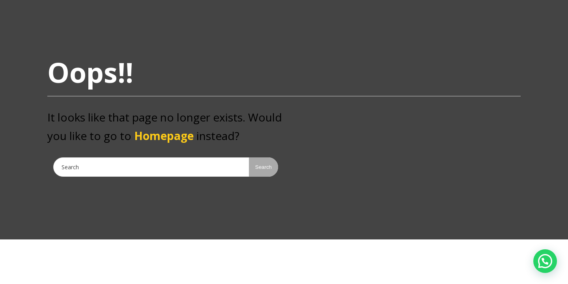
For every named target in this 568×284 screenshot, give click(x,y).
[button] (545, 261)
